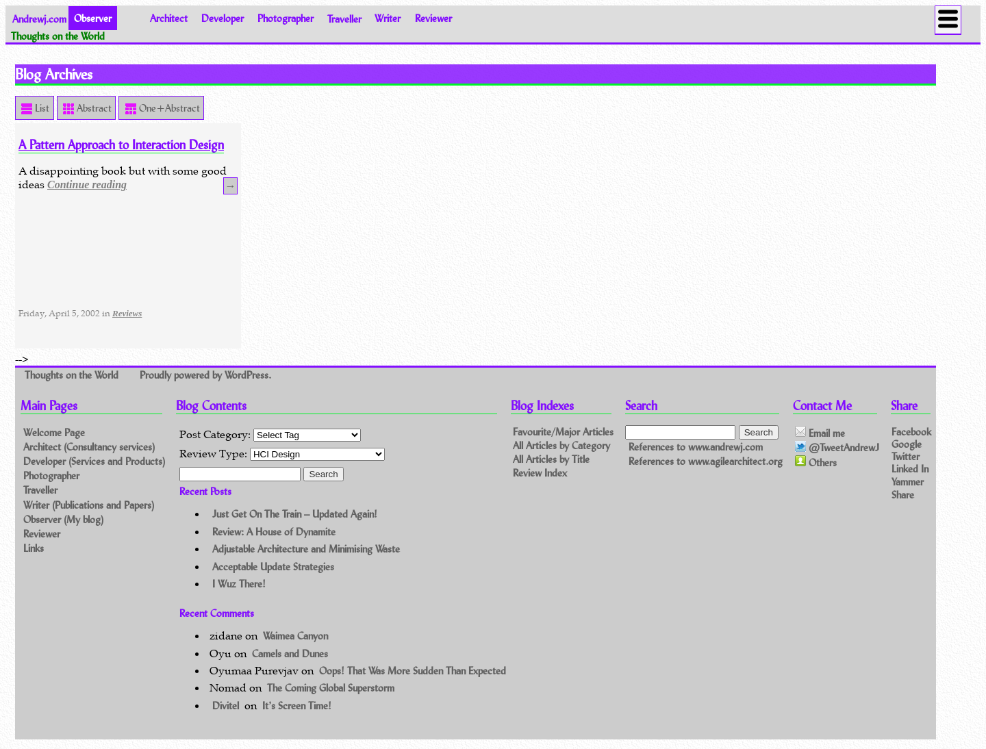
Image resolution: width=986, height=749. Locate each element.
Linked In (910, 468)
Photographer (285, 18)
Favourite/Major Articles (563, 431)
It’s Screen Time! (296, 705)
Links (33, 548)
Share (903, 494)
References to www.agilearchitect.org (706, 461)
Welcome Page (54, 432)
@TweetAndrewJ (837, 448)
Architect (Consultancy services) (89, 446)
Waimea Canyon (295, 635)
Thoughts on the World (73, 374)
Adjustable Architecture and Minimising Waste (306, 548)
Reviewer (433, 18)
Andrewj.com (39, 18)
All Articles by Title (551, 459)
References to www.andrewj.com (696, 446)
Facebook (911, 430)
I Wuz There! (239, 583)
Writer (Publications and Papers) (88, 504)
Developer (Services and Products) (94, 461)
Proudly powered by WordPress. (205, 374)
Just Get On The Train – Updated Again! (294, 513)
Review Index (540, 472)
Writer (388, 18)
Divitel (225, 705)
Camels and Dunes (290, 653)
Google (907, 443)
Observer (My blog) (63, 519)
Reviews (127, 313)
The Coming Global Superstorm (330, 687)
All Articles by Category (561, 445)
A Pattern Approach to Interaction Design (121, 145)
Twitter (906, 456)
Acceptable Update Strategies (273, 566)
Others (816, 462)
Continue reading (87, 184)
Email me (820, 433)
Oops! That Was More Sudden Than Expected (412, 670)
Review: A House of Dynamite (274, 531)
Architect (169, 18)
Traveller (344, 18)
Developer (222, 18)
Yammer (908, 480)
